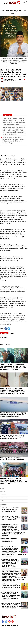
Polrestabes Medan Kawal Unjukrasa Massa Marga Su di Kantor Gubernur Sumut (11, 517)
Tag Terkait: (4, 333)
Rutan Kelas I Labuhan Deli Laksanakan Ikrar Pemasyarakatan (10, 540)
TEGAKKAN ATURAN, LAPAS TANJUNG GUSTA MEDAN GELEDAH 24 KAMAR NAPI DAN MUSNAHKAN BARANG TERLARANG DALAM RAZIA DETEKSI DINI (13, 367)
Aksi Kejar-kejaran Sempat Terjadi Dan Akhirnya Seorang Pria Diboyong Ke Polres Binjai (11, 585)
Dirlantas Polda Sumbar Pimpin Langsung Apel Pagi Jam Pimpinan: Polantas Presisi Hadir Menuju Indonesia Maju (13, 140)
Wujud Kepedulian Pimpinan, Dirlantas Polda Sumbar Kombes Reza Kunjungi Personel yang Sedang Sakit (12, 436)
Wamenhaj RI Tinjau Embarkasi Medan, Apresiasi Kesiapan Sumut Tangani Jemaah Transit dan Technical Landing (11, 605)
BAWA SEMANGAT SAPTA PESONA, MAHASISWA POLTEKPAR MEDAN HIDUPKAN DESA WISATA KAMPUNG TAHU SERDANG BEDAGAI (14, 121)
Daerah (5, 67)
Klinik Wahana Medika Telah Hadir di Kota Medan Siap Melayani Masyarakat (10, 509)
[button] (26, 1)
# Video (2, 501)
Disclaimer (14, 625)
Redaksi (3, 625)
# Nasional (3, 495)
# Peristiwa (3, 498)
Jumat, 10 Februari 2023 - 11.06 (10, 80)
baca (21, 79)
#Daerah (11, 333)
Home (1, 67)
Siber (8, 625)
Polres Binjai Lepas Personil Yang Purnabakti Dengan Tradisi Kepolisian (12, 458)
